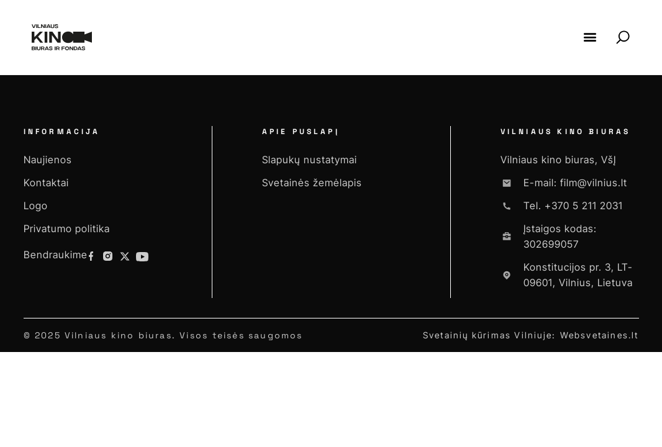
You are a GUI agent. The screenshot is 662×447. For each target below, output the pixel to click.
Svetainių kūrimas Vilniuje (487, 335)
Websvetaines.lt (599, 335)
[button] (590, 37)
